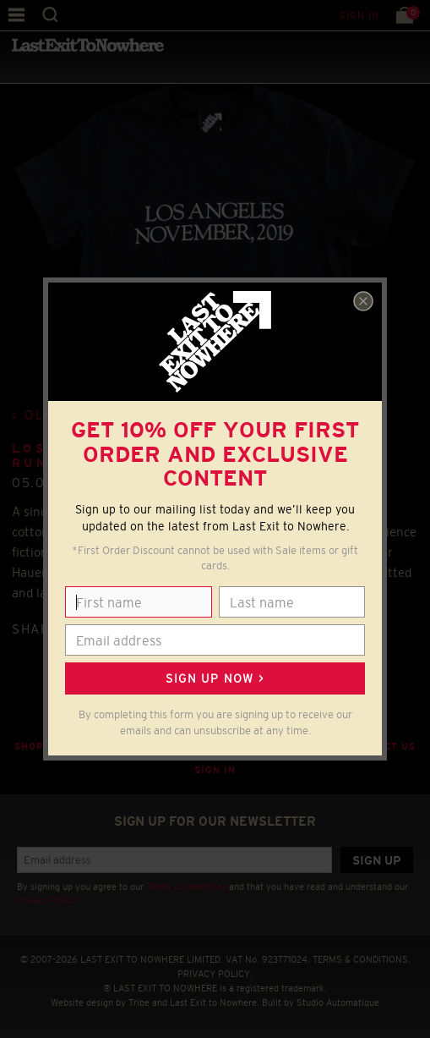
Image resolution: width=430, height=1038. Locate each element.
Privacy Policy (46, 900)
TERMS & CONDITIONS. (362, 959)
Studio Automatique (338, 1002)
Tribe (139, 1002)
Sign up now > (215, 678)
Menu (16, 15)
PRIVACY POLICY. (215, 974)
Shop (29, 746)
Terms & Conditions (186, 886)
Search (50, 15)
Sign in (359, 15)
